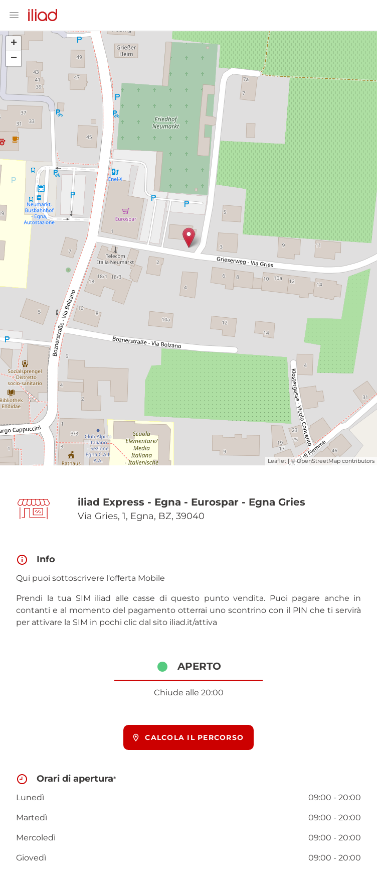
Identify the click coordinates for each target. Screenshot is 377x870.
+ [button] (14, 43)
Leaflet (277, 460)
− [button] (14, 58)
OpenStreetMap (318, 460)
